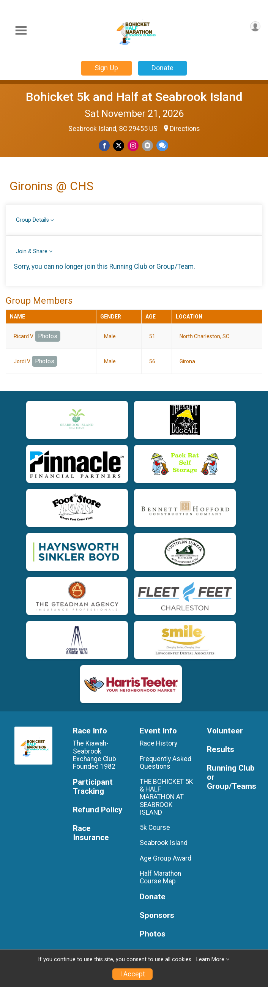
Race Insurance (91, 833)
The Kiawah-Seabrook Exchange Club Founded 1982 (95, 754)
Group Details (32, 220)
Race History (158, 743)
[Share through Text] (162, 145)
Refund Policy (97, 810)
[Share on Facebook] (104, 145)
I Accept (132, 974)
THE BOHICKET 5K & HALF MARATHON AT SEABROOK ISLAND (166, 797)
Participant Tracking (93, 787)
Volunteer (225, 731)
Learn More (210, 959)
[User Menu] (255, 26)
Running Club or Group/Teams (231, 777)
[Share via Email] (147, 145)
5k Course (155, 827)
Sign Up (106, 68)
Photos (47, 336)
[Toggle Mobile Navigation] (20, 30)
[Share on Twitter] (118, 145)
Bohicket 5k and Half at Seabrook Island (134, 97)
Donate (162, 68)
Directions (185, 128)
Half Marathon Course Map (160, 877)
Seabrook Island (164, 843)
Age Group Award (165, 858)
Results (220, 749)
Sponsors (157, 915)
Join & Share (31, 251)
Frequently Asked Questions (165, 762)
